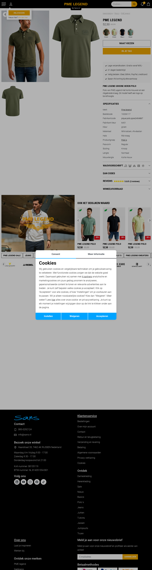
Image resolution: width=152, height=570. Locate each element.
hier (53, 299)
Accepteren (102, 316)
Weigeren (74, 316)
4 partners (87, 276)
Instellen (48, 316)
